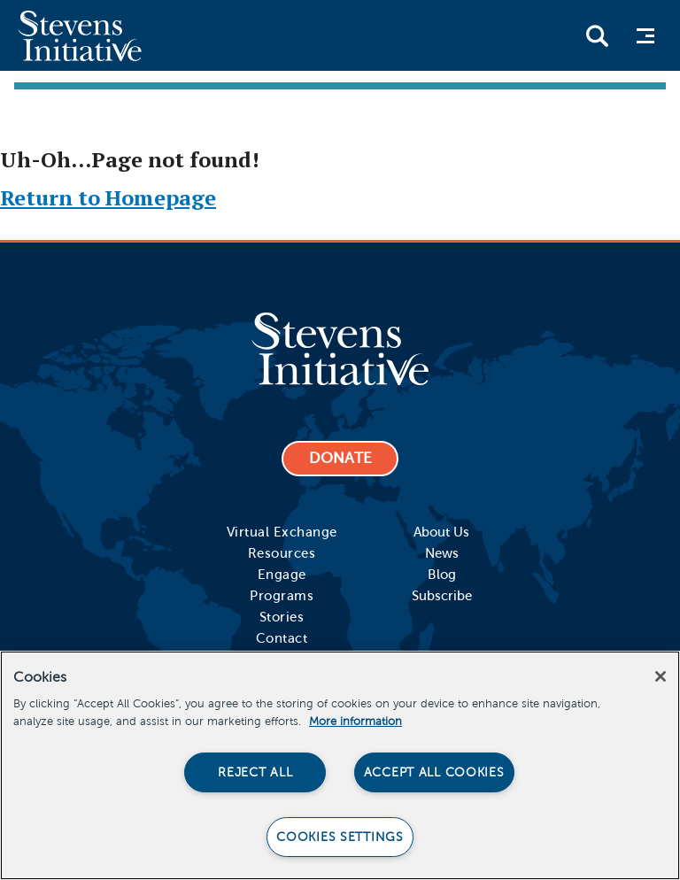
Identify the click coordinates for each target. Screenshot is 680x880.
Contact (282, 638)
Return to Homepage (108, 197)
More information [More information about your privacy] (355, 721)
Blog (442, 574)
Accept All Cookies (434, 772)
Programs (281, 596)
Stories (282, 617)
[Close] (660, 676)
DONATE (340, 458)
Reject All (255, 772)
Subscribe (442, 596)
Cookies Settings (340, 837)
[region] (340, 765)
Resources (282, 553)
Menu (649, 36)
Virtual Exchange (282, 532)
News (442, 553)
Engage (282, 574)
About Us (441, 532)
